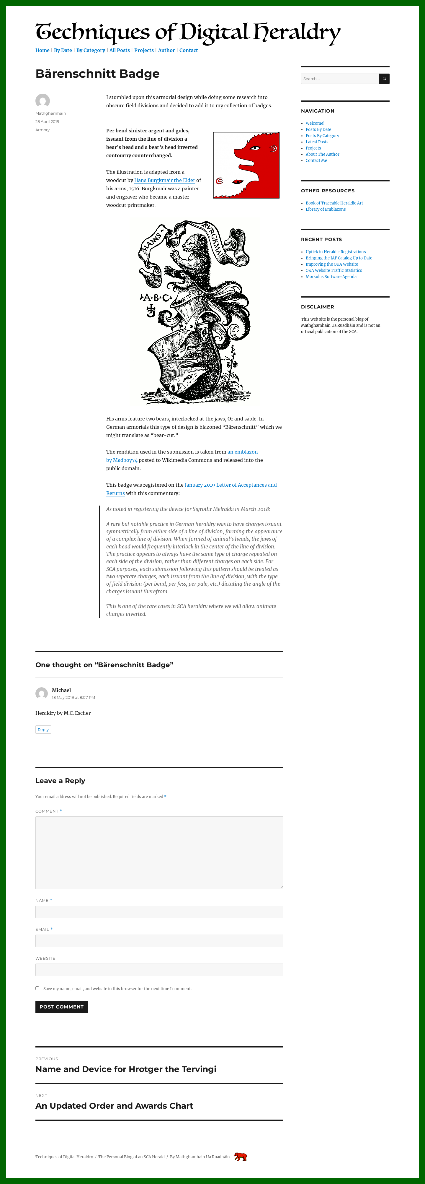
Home (42, 50)
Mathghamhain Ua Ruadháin (203, 1156)
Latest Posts (317, 141)
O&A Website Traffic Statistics (334, 270)
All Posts (119, 50)
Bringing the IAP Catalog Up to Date (339, 258)
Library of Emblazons (326, 209)
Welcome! (315, 123)
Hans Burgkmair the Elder (164, 180)
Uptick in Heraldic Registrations (336, 251)
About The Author (322, 154)
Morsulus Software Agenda (331, 276)
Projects (144, 50)
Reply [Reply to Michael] (43, 729)
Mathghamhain (50, 113)
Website (45, 958)
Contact (188, 50)
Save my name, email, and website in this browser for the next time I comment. (117, 988)
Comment (48, 811)
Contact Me (316, 160)
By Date (63, 50)
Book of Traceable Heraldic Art (334, 203)
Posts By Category (322, 135)
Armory (42, 129)
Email (44, 929)
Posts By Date (318, 129)
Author (166, 50)
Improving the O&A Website (332, 264)
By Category (90, 50)
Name (44, 900)
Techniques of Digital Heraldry (64, 1156)
